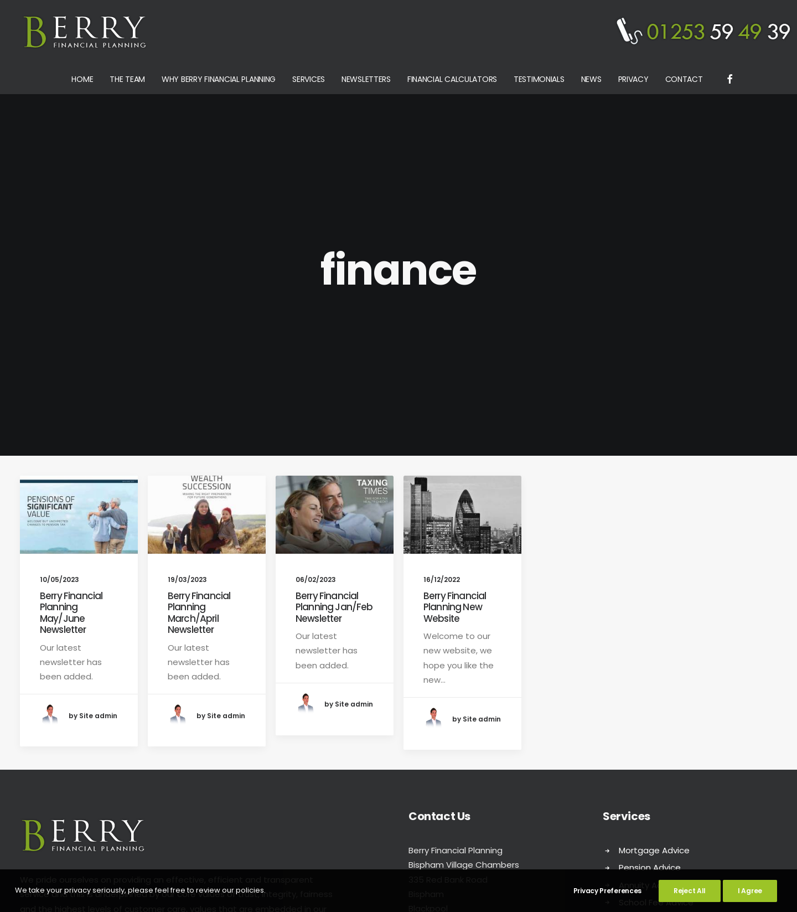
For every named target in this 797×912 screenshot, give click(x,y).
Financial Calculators (452, 79)
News (591, 79)
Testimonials (539, 79)
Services (308, 79)
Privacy (633, 79)
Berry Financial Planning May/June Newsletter (71, 390)
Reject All (690, 890)
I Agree (750, 890)
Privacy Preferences (607, 890)
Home (82, 79)
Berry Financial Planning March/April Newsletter (199, 390)
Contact (684, 79)
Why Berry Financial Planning (219, 79)
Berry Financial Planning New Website (454, 385)
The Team (127, 79)
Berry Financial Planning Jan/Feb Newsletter (334, 385)
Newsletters (366, 79)
